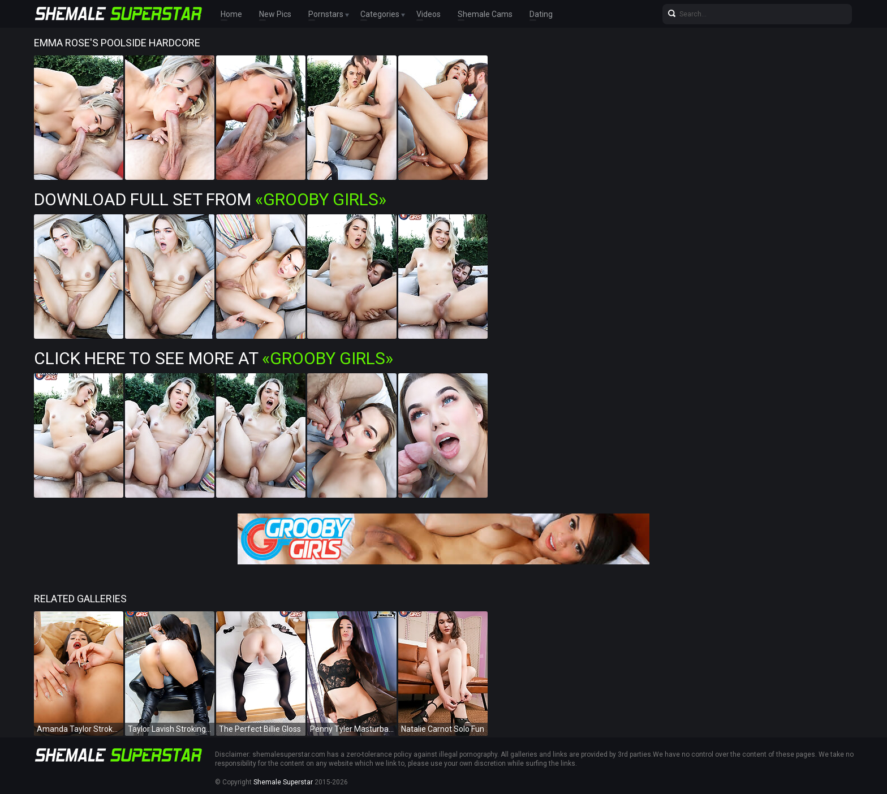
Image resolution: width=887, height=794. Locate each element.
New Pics (275, 14)
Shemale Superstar (283, 782)
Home (231, 14)
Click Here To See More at (213, 358)
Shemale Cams (485, 14)
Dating (541, 14)
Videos (428, 14)
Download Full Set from (210, 199)
